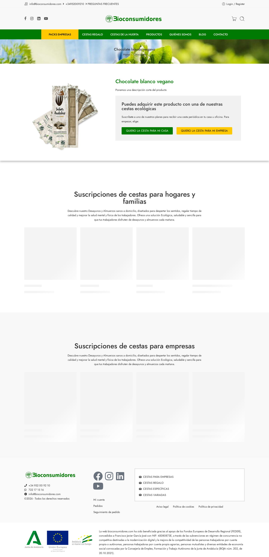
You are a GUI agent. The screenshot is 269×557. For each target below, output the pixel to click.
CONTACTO (221, 34)
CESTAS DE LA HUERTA (124, 34)
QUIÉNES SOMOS (180, 34)
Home (126, 54)
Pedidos (98, 506)
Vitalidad (33, 286)
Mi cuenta (99, 500)
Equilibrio (89, 286)
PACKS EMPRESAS (60, 34)
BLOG (202, 34)
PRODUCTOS (154, 34)
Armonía (144, 286)
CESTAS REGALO (92, 34)
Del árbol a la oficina (212, 286)
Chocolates (140, 54)
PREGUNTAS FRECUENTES (103, 4)
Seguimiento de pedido (106, 512)
